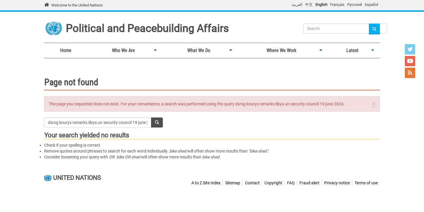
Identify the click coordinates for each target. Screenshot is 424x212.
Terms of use (366, 182)
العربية (297, 4)
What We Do (197, 51)
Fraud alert (309, 182)
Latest (351, 51)
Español (371, 4)
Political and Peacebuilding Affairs (147, 28)
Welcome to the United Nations (77, 5)
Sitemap (232, 182)
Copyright (273, 182)
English (321, 4)
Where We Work (280, 51)
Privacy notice (337, 182)
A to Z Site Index (206, 182)
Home (65, 50)
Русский (354, 4)
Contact (252, 182)
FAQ (291, 182)
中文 (309, 4)
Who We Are (122, 51)
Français (337, 4)
